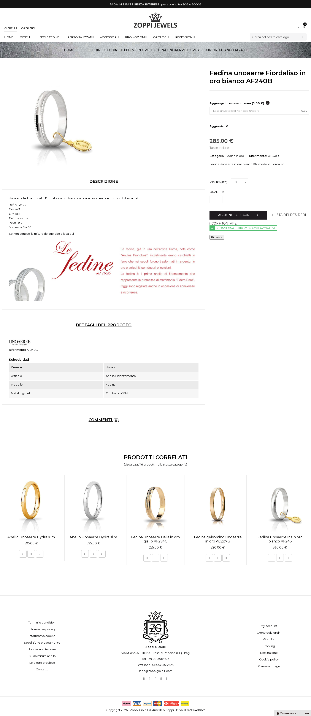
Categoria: (216, 156)
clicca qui (67, 233)
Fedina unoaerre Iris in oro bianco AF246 (280, 539)
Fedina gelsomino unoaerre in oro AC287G (218, 539)
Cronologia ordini (269, 632)
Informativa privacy (42, 629)
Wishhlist (269, 639)
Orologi (28, 28)
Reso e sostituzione (42, 649)
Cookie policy (269, 659)
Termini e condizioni (42, 622)
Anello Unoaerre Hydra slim (31, 537)
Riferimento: (258, 156)
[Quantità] (215, 199)
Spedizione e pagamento (42, 642)
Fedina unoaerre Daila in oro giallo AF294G (155, 539)
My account (269, 626)
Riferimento (17, 349)
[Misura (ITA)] (239, 182)
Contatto (42, 669)
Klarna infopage (269, 666)
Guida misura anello (42, 656)
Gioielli (10, 28)
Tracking (269, 646)
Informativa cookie (42, 636)
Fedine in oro (234, 156)
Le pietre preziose (42, 662)
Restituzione (269, 652)
